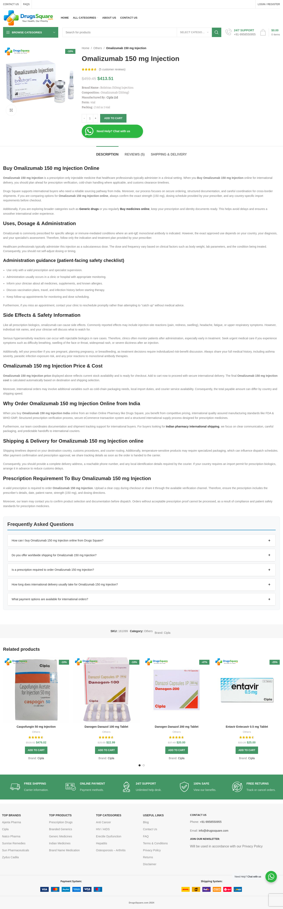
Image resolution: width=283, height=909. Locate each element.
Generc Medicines (60, 836)
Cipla (167, 632)
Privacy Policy (152, 850)
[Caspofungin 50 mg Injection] (36, 690)
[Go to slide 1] (140, 765)
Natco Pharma (11, 836)
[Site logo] (28, 17)
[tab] (107, 152)
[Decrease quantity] (84, 118)
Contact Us (150, 829)
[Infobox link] (240, 32)
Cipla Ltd (112, 97)
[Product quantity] (90, 118)
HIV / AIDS (103, 829)
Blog (146, 822)
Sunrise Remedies (13, 843)
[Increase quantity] (95, 118)
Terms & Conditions (155, 843)
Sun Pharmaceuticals (15, 850)
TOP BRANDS (11, 815)
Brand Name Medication (64, 850)
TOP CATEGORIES (108, 815)
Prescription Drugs (61, 822)
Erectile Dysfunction (108, 836)
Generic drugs (89, 209)
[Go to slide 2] (144, 765)
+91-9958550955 (210, 821)
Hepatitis (101, 843)
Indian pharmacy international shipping (192, 426)
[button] (141, 541)
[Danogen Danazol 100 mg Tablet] (106, 690)
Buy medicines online (135, 209)
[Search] (141, 32)
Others (97, 48)
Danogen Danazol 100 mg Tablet (106, 726)
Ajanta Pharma (11, 822)
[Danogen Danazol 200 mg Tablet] (177, 690)
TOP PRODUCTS (60, 815)
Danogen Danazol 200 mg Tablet (177, 726)
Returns (148, 857)
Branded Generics (60, 829)
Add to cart (113, 118)
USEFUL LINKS (153, 815)
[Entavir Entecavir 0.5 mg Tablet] (247, 690)
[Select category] (194, 32)
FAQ (146, 836)
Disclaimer (149, 864)
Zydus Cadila (10, 857)
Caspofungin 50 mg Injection (36, 726)
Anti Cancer (103, 822)
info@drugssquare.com (213, 830)
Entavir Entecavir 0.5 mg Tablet (247, 726)
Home (85, 48)
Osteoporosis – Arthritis (111, 850)
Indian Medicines (59, 843)
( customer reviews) (112, 69)
